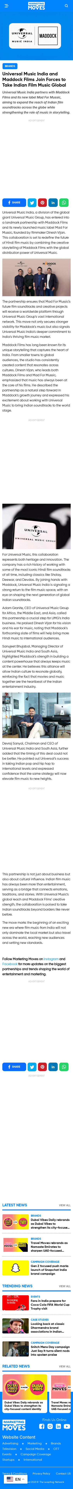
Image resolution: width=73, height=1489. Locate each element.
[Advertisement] (36, 158)
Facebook (10, 964)
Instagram (51, 959)
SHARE (14, 203)
